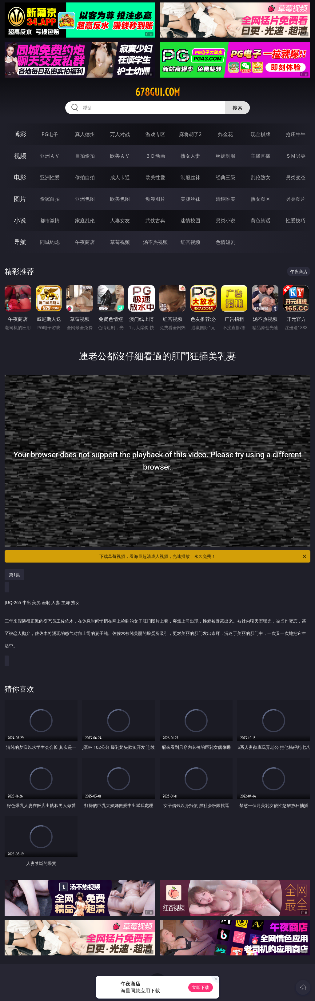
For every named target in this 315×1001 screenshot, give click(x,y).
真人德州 (85, 134)
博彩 (20, 134)
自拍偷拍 (85, 155)
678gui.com (157, 92)
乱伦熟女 (260, 177)
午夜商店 (85, 242)
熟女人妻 (190, 155)
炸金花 (225, 134)
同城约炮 (50, 242)
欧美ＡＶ (120, 155)
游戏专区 (155, 134)
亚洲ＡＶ (50, 155)
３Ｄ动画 (155, 155)
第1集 (14, 575)
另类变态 (295, 177)
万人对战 (120, 134)
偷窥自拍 (50, 199)
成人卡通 (120, 177)
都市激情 (50, 220)
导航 (20, 242)
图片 (20, 199)
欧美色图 (120, 199)
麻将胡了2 (190, 134)
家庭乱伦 (85, 220)
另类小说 (225, 220)
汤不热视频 (155, 242)
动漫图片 (155, 199)
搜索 (237, 107)
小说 (20, 220)
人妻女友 (120, 220)
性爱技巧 (295, 220)
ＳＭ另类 (295, 155)
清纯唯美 (225, 199)
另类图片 (295, 199)
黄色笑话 (260, 220)
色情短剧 (225, 242)
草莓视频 (120, 242)
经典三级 (225, 177)
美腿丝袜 (190, 199)
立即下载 (200, 987)
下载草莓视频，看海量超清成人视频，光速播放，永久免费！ (203, 556)
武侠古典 (155, 220)
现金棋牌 (260, 134)
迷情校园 (190, 220)
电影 (20, 177)
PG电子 (50, 134)
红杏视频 (190, 242)
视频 (20, 155)
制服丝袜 (190, 177)
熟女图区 (260, 199)
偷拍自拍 (85, 177)
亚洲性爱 (50, 177)
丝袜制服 (225, 155)
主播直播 (260, 155)
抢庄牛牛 (295, 134)
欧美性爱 (155, 177)
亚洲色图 (85, 199)
